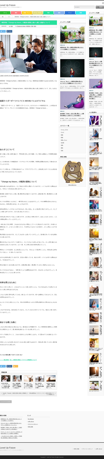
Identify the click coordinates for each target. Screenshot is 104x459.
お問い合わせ (31, 421)
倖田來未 (28, 26)
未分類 (62, 142)
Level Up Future (7, 5)
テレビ (70, 12)
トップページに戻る (5, 401)
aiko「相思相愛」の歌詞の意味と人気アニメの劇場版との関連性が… (17, 386)
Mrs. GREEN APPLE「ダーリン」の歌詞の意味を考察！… (39, 385)
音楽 (48, 12)
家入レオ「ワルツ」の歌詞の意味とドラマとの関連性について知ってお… (28, 386)
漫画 (59, 12)
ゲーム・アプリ (37, 12)
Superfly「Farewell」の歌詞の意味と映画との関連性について (15, 394)
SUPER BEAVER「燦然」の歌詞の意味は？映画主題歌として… (50, 385)
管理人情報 (30, 426)
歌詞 (35, 26)
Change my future (21, 26)
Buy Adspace (31, 418)
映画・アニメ (27, 12)
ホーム (5, 12)
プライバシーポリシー (33, 424)
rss (103, 3)
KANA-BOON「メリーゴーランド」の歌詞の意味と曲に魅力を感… (5, 385)
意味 (32, 26)
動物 (81, 12)
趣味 (16, 12)
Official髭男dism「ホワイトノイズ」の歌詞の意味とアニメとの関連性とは (41, 394)
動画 (62, 137)
